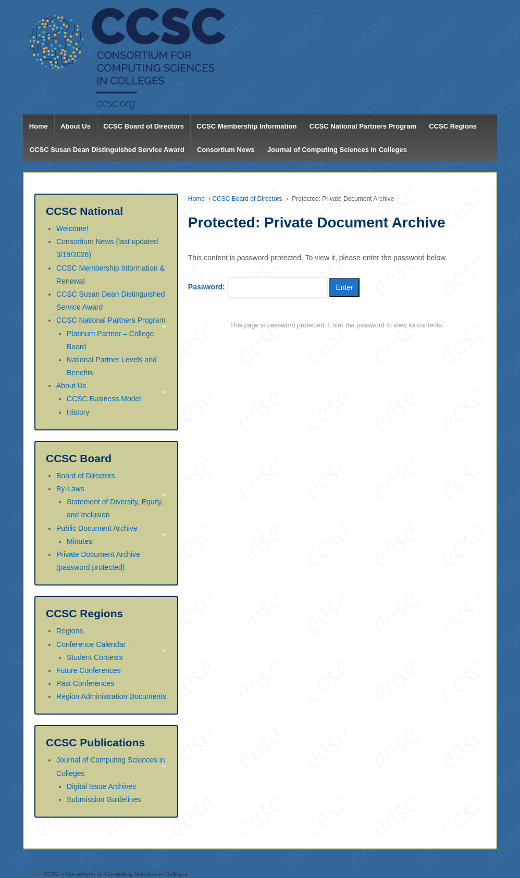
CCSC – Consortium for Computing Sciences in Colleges (115, 874)
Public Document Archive (97, 528)
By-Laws (70, 489)
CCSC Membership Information (246, 126)
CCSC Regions (453, 126)
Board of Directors (85, 476)
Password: (258, 287)
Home (38, 126)
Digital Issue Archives (101, 786)
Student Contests (94, 657)
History (78, 412)
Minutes (79, 541)
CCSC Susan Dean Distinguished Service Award (107, 150)
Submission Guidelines (104, 799)
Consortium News (226, 150)
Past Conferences (85, 683)
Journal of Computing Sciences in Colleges (337, 150)
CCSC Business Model (104, 399)
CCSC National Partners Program (362, 126)
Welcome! (72, 228)
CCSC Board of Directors (143, 126)
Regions (69, 631)
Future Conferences (88, 670)
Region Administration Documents (111, 696)
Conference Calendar (91, 644)
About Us (75, 126)
